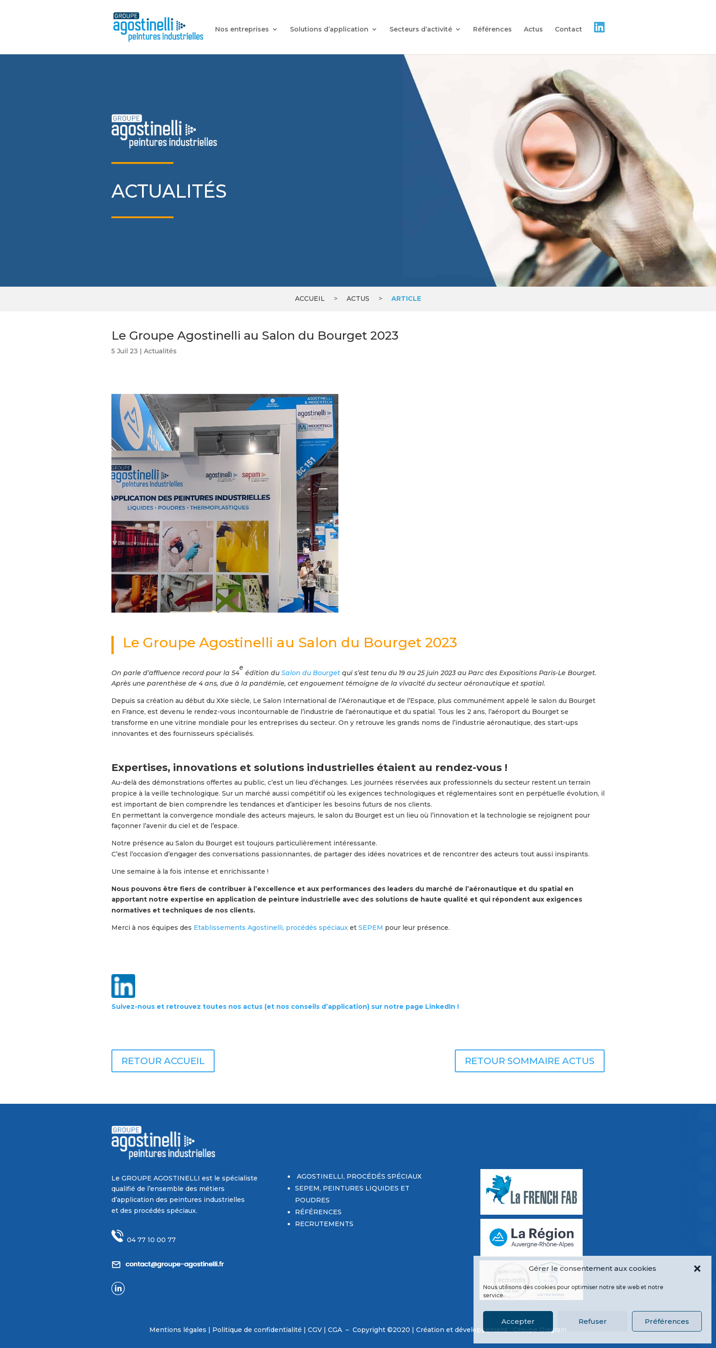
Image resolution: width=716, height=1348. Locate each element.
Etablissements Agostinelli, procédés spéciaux (271, 927)
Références (492, 29)
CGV (315, 1330)
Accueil (310, 298)
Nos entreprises (242, 29)
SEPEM (370, 927)
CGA (336, 1330)
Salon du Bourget (310, 673)
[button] (697, 1268)
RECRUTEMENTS (324, 1224)
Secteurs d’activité (421, 29)
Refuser (593, 1321)
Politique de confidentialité (258, 1330)
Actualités (160, 351)
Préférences (667, 1321)
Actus (533, 29)
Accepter (518, 1321)
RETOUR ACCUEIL (163, 1060)
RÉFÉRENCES (318, 1212)
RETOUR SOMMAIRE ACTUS (530, 1060)
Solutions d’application (329, 29)
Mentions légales (177, 1330)
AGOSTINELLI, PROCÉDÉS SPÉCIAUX (358, 1176)
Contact (568, 29)
